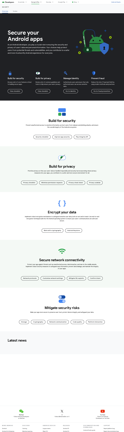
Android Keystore (73, 230)
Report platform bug (109, 428)
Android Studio (116, 2)
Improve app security (62, 137)
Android (4, 428)
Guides (15, 11)
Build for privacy (43, 78)
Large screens (46, 428)
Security (5, 7)
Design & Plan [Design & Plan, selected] (35, 2)
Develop (48, 2)
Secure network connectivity (62, 260)
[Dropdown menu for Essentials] (26, 2)
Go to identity (71, 91)
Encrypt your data (62, 212)
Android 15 (66, 428)
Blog (75, 2)
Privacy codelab (94, 183)
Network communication (58, 322)
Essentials (21, 2)
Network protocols (30, 278)
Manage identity (71, 78)
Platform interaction (95, 322)
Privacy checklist (29, 183)
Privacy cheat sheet (76, 183)
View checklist (15, 91)
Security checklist (42, 137)
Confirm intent (95, 278)
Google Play (61, 2)
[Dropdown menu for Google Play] (67, 2)
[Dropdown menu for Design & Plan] (41, 2)
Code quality (77, 322)
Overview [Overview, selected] (5, 11)
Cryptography (38, 322)
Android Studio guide (89, 430)
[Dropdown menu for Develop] (53, 2)
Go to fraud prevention (102, 91)
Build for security (16, 78)
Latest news (17, 340)
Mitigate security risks (62, 308)
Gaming (24, 428)
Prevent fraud (97, 78)
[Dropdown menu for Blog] (79, 2)
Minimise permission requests (51, 183)
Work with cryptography (52, 230)
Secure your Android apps (25, 36)
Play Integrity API (82, 137)
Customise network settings (53, 278)
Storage (24, 322)
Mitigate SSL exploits (76, 278)
